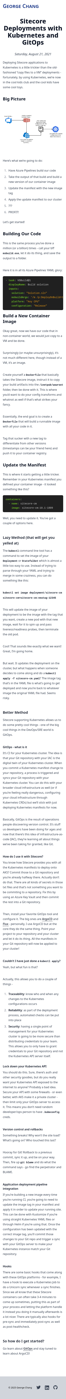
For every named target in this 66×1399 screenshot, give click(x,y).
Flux (5, 924)
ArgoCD (47, 919)
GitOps (28, 1348)
